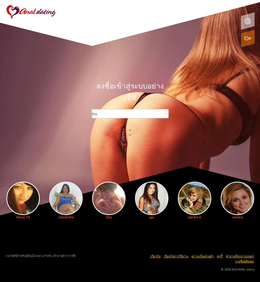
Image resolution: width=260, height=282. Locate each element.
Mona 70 (23, 217)
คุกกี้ (220, 256)
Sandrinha (66, 217)
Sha (109, 217)
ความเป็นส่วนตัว (202, 256)
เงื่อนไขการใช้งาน (176, 256)
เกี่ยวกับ (155, 256)
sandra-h (194, 217)
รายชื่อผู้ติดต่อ (244, 261)
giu (151, 217)
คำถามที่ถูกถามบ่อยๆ (240, 256)
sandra (237, 217)
